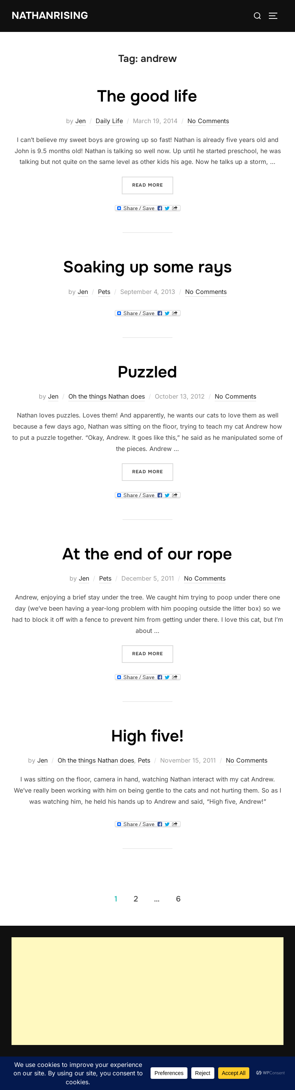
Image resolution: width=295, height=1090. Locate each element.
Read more (152, 184)
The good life (147, 96)
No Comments (208, 121)
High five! (147, 736)
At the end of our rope (147, 554)
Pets (104, 291)
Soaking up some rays (147, 267)
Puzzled (147, 372)
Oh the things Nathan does (106, 396)
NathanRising (50, 15)
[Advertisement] (147, 991)
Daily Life (109, 121)
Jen (80, 121)
